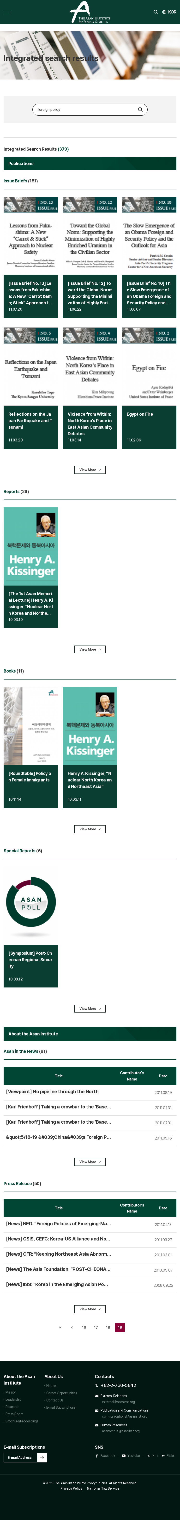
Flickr (170, 1456)
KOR (172, 11)
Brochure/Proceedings (22, 1421)
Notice (51, 1386)
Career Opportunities (61, 1393)
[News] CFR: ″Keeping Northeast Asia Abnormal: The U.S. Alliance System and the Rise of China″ (58, 1254)
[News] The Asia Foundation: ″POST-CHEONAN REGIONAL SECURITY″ (57, 1269)
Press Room (14, 1414)
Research (12, 1407)
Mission (11, 1392)
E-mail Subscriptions (61, 1407)
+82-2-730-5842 (118, 1385)
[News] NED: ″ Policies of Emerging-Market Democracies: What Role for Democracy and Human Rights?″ (58, 1224)
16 (82, 1326)
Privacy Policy (71, 1488)
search (155, 12)
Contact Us (54, 1400)
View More (87, 470)
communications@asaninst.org (124, 1416)
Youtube (133, 1456)
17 (94, 1326)
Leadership (13, 1399)
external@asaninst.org (118, 1402)
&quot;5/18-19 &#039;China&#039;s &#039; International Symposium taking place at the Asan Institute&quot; (58, 1137)
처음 (60, 1327)
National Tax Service (103, 1488)
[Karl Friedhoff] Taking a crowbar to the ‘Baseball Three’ (58, 1107)
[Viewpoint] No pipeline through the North (52, 1091)
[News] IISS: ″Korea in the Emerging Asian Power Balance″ (58, 1284)
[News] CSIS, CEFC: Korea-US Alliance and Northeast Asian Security (58, 1239)
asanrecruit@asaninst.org (120, 1431)
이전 (72, 1327)
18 (106, 1326)
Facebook (108, 1456)
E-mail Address (19, 1458)
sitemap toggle (7, 12)
